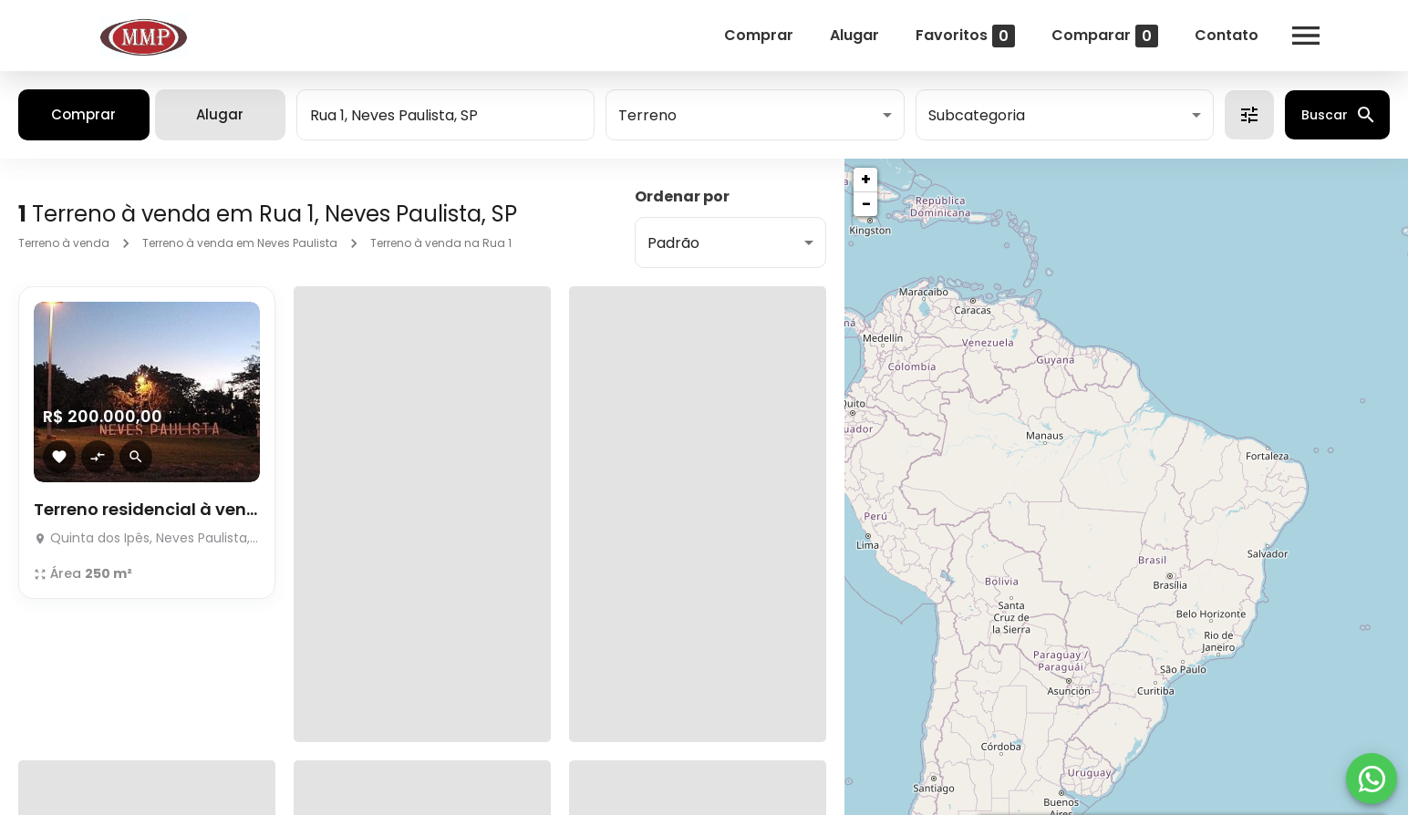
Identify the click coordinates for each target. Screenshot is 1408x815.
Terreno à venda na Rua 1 (441, 243)
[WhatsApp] (1371, 778)
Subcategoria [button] (976, 115)
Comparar (1104, 36)
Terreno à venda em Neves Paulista (239, 243)
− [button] (866, 203)
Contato (1226, 35)
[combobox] (445, 114)
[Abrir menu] (1306, 35)
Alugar (854, 35)
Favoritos (965, 36)
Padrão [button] (673, 242)
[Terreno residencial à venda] (147, 392)
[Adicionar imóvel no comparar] (97, 456)
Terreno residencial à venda (147, 509)
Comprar (758, 35)
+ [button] (866, 179)
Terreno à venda (63, 243)
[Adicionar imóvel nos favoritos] (59, 456)
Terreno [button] (647, 115)
